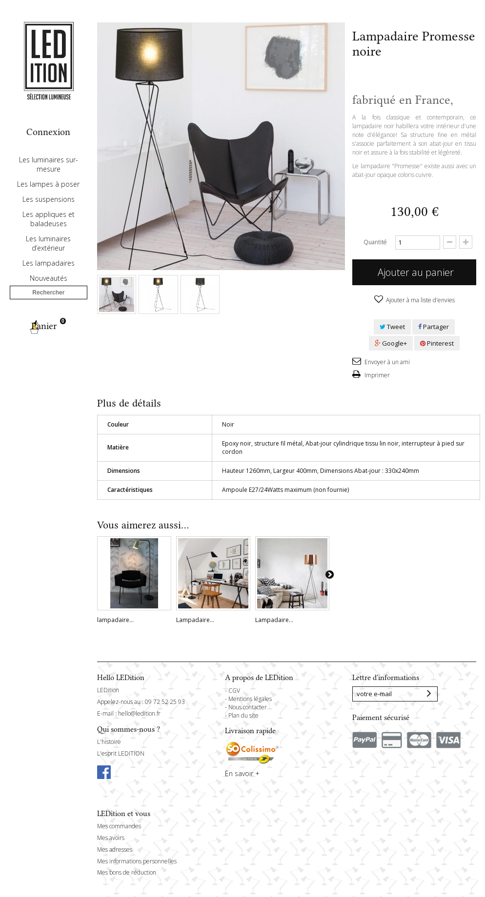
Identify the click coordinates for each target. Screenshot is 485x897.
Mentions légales (250, 699)
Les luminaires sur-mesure (48, 192)
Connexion (48, 131)
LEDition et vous (123, 813)
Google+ (391, 343)
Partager (433, 326)
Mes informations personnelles (137, 861)
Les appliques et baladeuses (48, 247)
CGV (234, 690)
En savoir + (242, 773)
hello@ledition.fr (139, 713)
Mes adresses (114, 849)
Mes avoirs (110, 838)
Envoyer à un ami (386, 362)
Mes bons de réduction (126, 872)
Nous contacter (247, 707)
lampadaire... (115, 620)
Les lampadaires (48, 291)
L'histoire (109, 742)
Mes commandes (119, 826)
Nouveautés (48, 306)
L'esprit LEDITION (120, 753)
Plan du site (243, 715)
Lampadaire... (195, 620)
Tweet (392, 326)
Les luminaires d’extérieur (48, 271)
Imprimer (376, 375)
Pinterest (437, 343)
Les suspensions (48, 227)
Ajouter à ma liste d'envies (419, 300)
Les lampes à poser (48, 212)
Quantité (375, 242)
